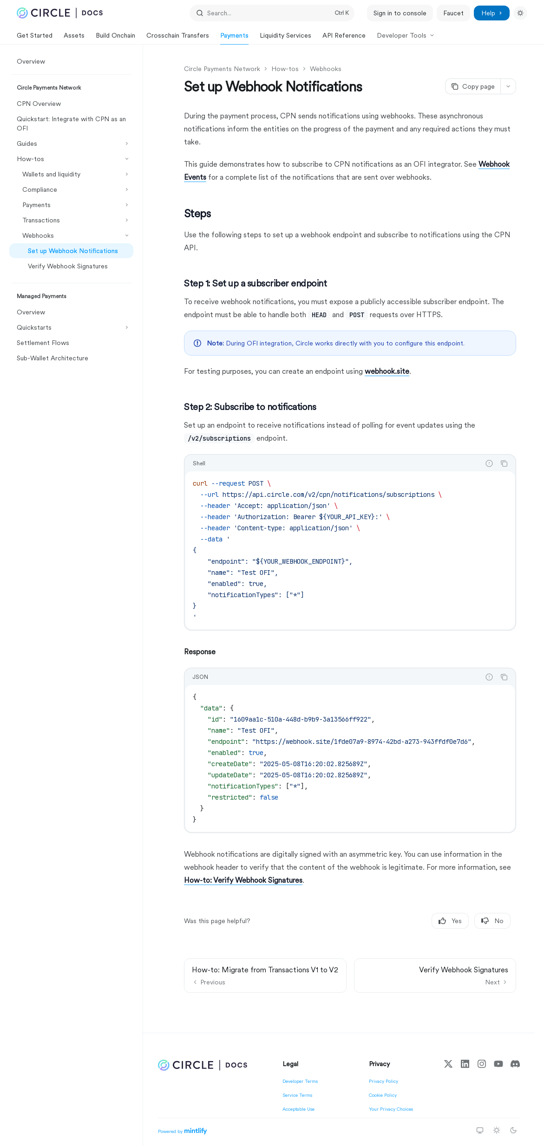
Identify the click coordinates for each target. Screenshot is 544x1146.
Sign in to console (400, 13)
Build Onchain (115, 38)
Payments (234, 38)
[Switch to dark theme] (513, 1130)
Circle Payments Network (222, 68)
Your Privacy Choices (391, 1109)
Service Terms (297, 1095)
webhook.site (387, 371)
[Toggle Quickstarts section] (71, 327)
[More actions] (508, 86)
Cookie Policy (383, 1095)
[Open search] (272, 13)
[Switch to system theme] (479, 1130)
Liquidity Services (285, 38)
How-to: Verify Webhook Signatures (243, 880)
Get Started (34, 38)
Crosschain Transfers (177, 38)
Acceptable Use (298, 1109)
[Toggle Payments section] (71, 204)
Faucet (453, 13)
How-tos (285, 68)
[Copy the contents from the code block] (504, 463)
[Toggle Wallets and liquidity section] (71, 174)
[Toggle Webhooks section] (71, 235)
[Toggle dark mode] (520, 13)
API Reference (344, 38)
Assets (74, 38)
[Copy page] (472, 86)
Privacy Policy (383, 1081)
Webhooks (325, 68)
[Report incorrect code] (489, 463)
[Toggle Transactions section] (71, 220)
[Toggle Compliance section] (71, 189)
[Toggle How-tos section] (71, 158)
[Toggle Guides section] (71, 143)
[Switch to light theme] (496, 1130)
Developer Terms (300, 1081)
